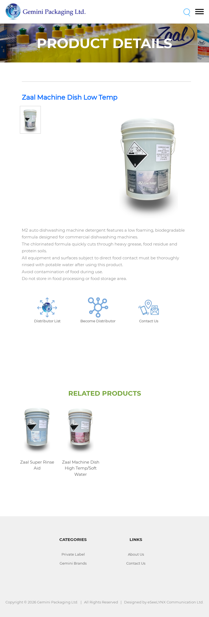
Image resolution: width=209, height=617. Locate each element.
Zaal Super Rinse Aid (37, 465)
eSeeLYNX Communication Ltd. (175, 602)
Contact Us (135, 563)
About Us (136, 554)
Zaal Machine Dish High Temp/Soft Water (80, 468)
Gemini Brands (73, 563)
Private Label (73, 554)
